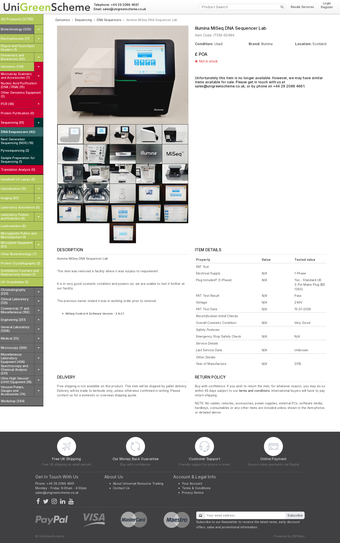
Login (327, 3)
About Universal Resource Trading (138, 483)
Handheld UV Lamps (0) (18, 179)
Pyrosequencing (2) (15, 150)
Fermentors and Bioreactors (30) (13, 57)
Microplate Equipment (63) (17, 244)
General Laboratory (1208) (15, 329)
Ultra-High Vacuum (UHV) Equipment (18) (16, 380)
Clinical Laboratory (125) (15, 301)
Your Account (192, 483)
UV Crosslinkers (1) (14, 282)
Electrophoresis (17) (15, 38)
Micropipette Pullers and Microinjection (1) (19, 235)
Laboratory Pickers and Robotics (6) (15, 216)
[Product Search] (242, 7)
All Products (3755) (17, 19)
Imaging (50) (10, 198)
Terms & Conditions (196, 488)
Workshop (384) (13, 401)
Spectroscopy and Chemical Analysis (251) (14, 369)
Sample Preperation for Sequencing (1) (18, 159)
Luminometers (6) (13, 226)
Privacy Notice (193, 492)
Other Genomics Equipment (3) (21, 94)
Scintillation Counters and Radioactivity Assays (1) (20, 272)
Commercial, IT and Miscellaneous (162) (15, 310)
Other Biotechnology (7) (18, 254)
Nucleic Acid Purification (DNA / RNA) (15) (19, 85)
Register (327, 7)
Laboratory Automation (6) (20, 207)
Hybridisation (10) (13, 188)
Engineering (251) (13, 320)
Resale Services (302, 6)
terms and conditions (254, 390)
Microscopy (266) (14, 347)
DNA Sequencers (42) (18, 132)
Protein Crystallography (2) (21, 263)
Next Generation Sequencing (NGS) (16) (17, 141)
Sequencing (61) (12, 122)
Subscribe (295, 515)
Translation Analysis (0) (18, 169)
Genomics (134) (12, 66)
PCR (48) (7, 104)
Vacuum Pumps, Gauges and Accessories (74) (13, 390)
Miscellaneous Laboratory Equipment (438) (13, 358)
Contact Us (121, 488)
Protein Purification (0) (17, 113)
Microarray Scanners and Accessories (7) (16, 75)
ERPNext (298, 536)
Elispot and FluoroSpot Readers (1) (17, 47)
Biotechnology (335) (16, 29)
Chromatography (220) (13, 291)
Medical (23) (10, 338)
